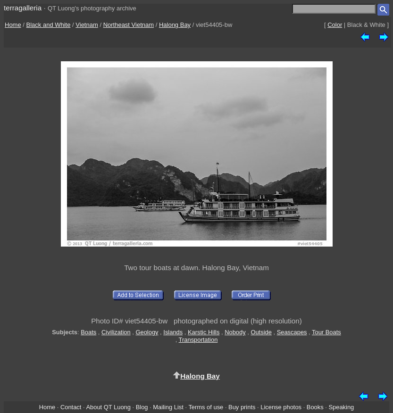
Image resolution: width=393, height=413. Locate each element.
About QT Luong (108, 407)
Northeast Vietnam (128, 24)
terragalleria (23, 8)
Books (315, 407)
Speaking (341, 407)
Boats (88, 332)
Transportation (198, 339)
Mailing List (168, 407)
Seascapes (292, 332)
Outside (261, 332)
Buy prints (241, 407)
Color (334, 24)
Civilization (116, 332)
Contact (70, 407)
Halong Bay (175, 24)
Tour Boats (326, 332)
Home (13, 24)
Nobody (235, 332)
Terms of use (205, 407)
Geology (146, 332)
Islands (173, 332)
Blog (142, 407)
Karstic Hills (203, 332)
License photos (280, 407)
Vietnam (86, 24)
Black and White (48, 24)
